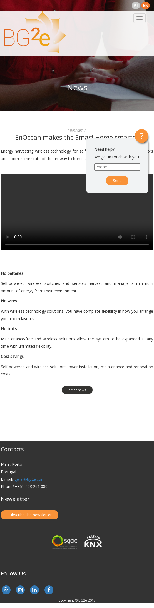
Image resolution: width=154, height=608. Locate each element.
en (145, 5)
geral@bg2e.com (29, 479)
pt (135, 5)
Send (117, 180)
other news (77, 390)
